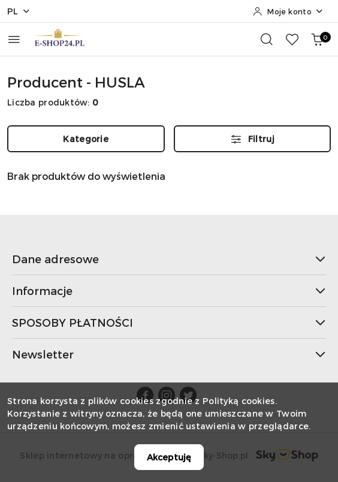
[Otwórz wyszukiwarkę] (266, 39)
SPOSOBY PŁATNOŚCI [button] (169, 322)
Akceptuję (169, 457)
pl (19, 11)
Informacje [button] (169, 290)
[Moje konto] (288, 11)
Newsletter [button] (169, 354)
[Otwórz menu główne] (14, 39)
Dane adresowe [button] (169, 258)
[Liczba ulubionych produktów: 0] (291, 39)
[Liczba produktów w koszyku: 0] (317, 39)
